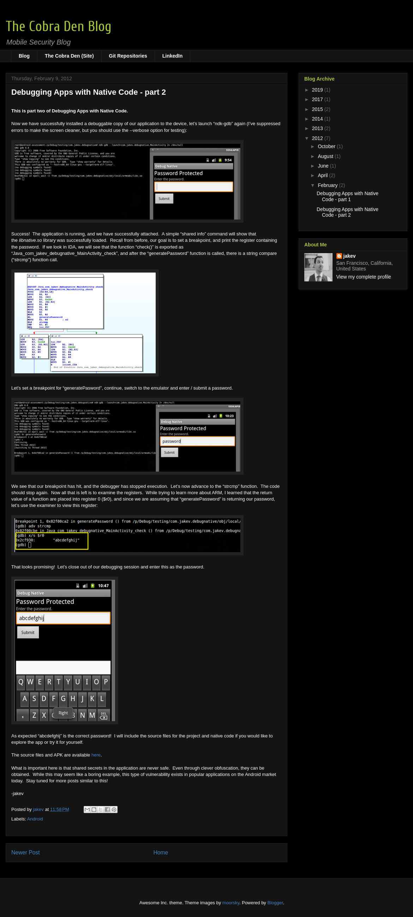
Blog (24, 56)
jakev (349, 256)
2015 (318, 109)
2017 (318, 99)
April (323, 175)
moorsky (230, 902)
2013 (318, 128)
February (328, 185)
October (327, 146)
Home (161, 852)
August (326, 156)
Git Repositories (128, 56)
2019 (318, 90)
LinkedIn (172, 56)
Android (35, 819)
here (96, 755)
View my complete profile (363, 277)
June (324, 166)
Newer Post (25, 852)
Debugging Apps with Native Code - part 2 (347, 212)
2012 (318, 138)
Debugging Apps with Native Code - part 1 (347, 196)
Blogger (275, 902)
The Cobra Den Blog (59, 26)
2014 (318, 119)
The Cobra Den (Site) (69, 56)
